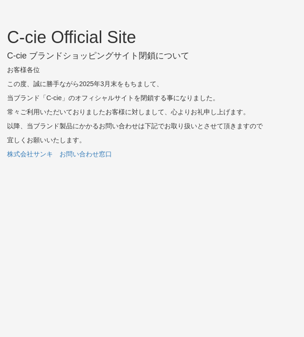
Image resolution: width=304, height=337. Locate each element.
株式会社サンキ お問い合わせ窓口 (59, 154)
